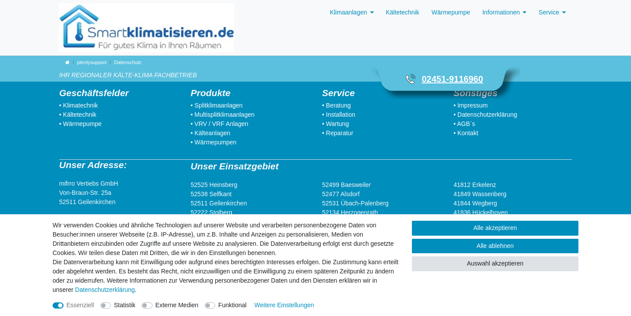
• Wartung (335, 123)
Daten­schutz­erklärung (105, 289)
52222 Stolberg (211, 212)
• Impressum (471, 105)
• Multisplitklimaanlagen (223, 114)
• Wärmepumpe (80, 123)
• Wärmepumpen (214, 142)
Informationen (501, 12)
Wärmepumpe (451, 12)
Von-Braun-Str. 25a (85, 192)
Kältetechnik (402, 12)
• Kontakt (466, 132)
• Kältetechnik (77, 114)
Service (549, 12)
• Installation (338, 114)
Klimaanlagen (348, 12)
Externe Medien (177, 305)
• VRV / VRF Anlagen (219, 123)
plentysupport (91, 62)
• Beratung (336, 105)
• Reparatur (337, 132)
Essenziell (80, 305)
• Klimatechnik (78, 105)
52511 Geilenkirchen (87, 201)
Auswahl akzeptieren (495, 263)
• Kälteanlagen (210, 132)
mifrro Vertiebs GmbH (88, 183)
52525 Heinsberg (214, 184)
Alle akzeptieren (495, 227)
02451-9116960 (452, 79)
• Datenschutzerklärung (485, 114)
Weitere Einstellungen (284, 305)
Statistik (124, 305)
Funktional (232, 305)
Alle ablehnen (495, 245)
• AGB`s (464, 123)
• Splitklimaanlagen (217, 105)
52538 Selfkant (211, 194)
